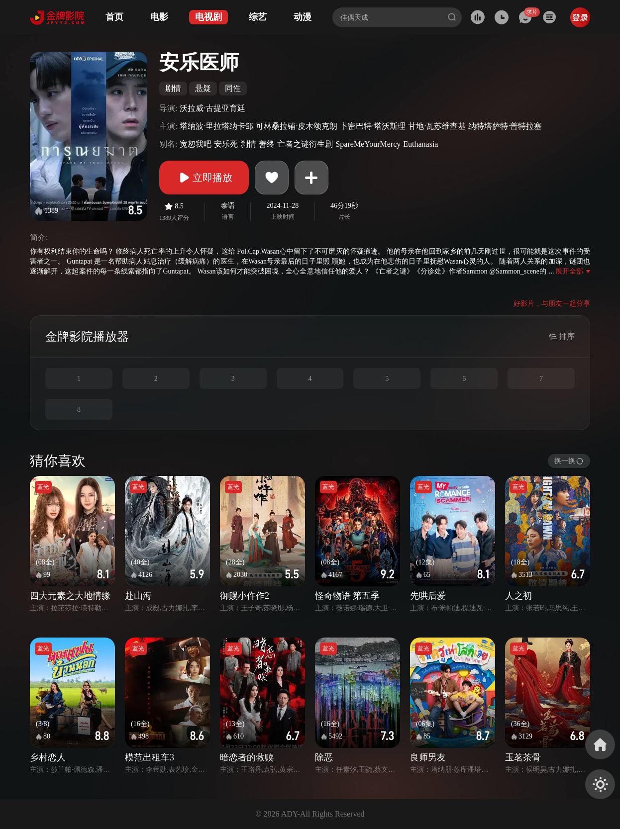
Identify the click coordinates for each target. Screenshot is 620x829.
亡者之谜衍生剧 (305, 144)
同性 (233, 88)
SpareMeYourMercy (368, 144)
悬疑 (203, 88)
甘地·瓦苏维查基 (437, 126)
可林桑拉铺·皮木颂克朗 (296, 126)
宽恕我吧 (195, 144)
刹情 (248, 144)
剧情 (173, 88)
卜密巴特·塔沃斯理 (373, 126)
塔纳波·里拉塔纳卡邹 (216, 126)
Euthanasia (420, 144)
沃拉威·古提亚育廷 (212, 108)
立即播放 (204, 177)
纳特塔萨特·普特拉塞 (505, 126)
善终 (267, 144)
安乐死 (226, 144)
